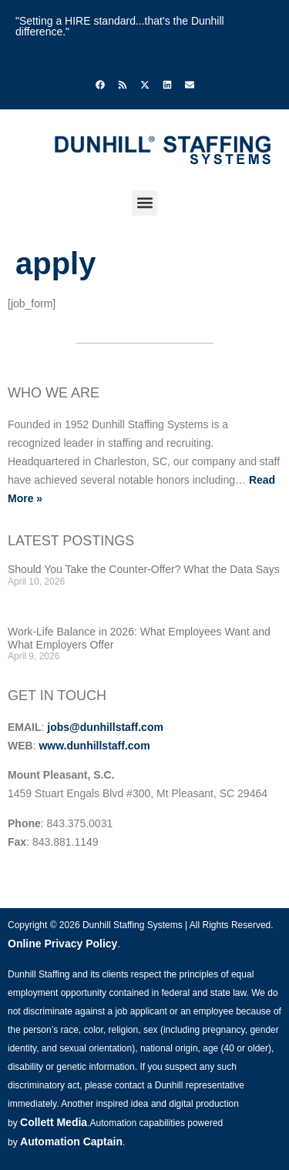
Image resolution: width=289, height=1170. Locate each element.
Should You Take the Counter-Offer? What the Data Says (144, 569)
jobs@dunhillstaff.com (105, 727)
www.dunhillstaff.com (94, 745)
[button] (144, 203)
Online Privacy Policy (62, 943)
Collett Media (53, 1122)
